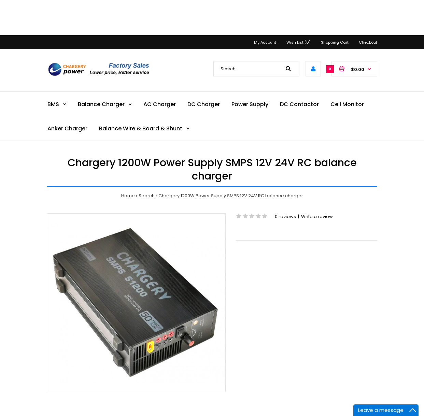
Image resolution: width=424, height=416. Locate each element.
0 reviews (285, 216)
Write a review (317, 216)
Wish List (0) (298, 42)
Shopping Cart (335, 42)
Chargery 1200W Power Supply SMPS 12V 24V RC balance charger (230, 195)
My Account (265, 42)
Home (128, 195)
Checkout (368, 42)
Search (147, 195)
